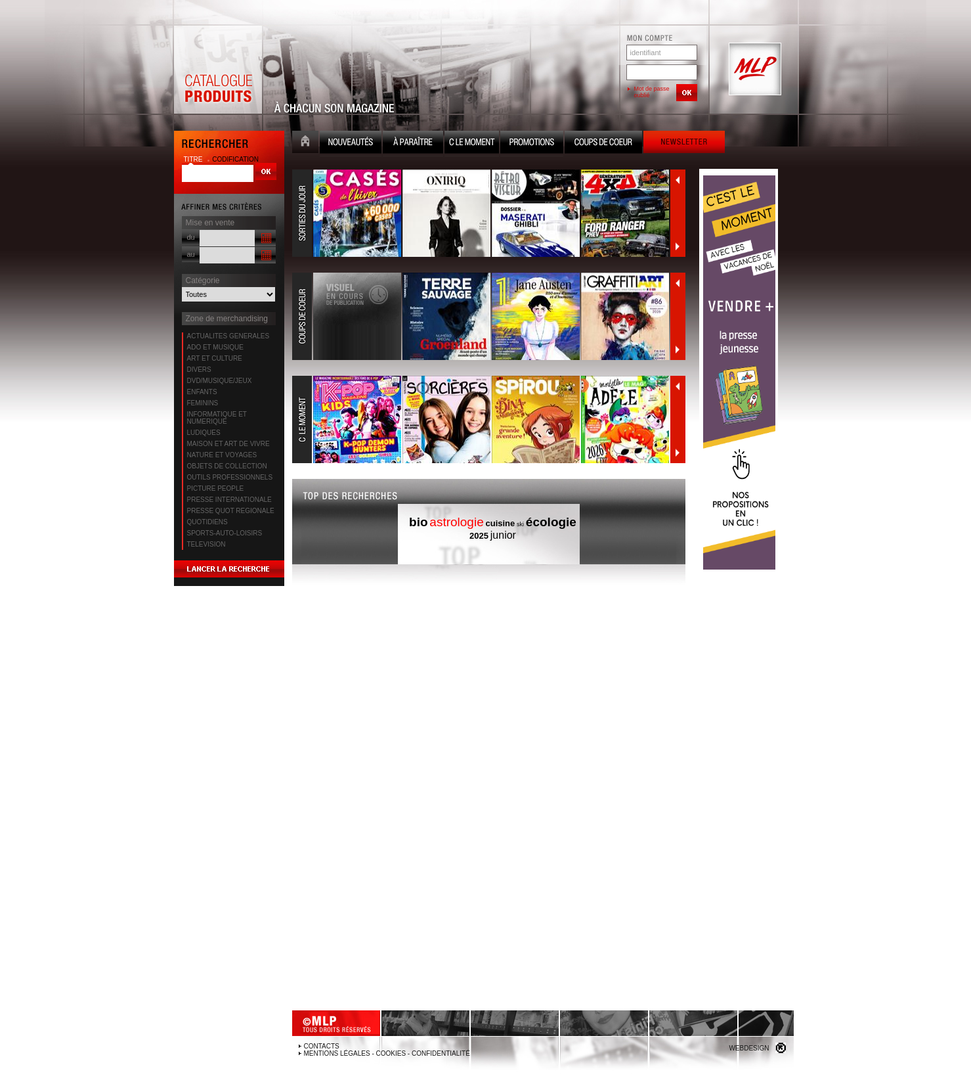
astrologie (456, 522)
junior (503, 535)
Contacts (321, 1046)
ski (520, 524)
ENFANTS (202, 391)
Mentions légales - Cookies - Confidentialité (387, 1053)
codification (235, 159)
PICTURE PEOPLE (215, 488)
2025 (478, 536)
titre (194, 159)
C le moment (471, 143)
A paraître (413, 143)
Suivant (678, 246)
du (191, 237)
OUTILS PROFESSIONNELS (230, 477)
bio (418, 522)
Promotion (531, 143)
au (191, 254)
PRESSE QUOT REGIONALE (230, 510)
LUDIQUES (204, 432)
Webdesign (749, 1048)
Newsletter (684, 143)
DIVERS (199, 369)
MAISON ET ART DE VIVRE (228, 443)
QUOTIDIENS (207, 522)
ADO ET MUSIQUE (215, 347)
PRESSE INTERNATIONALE (229, 499)
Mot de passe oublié (652, 92)
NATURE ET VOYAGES (222, 455)
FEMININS (203, 403)
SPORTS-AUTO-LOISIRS (225, 533)
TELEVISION (206, 544)
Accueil (305, 143)
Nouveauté (350, 143)
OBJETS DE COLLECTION (227, 466)
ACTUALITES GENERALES (228, 336)
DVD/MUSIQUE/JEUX (219, 380)
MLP (754, 70)
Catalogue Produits (218, 70)
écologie (551, 522)
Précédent (678, 180)
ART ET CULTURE (214, 358)
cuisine (500, 523)
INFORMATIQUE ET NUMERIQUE (217, 418)
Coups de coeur (603, 143)
